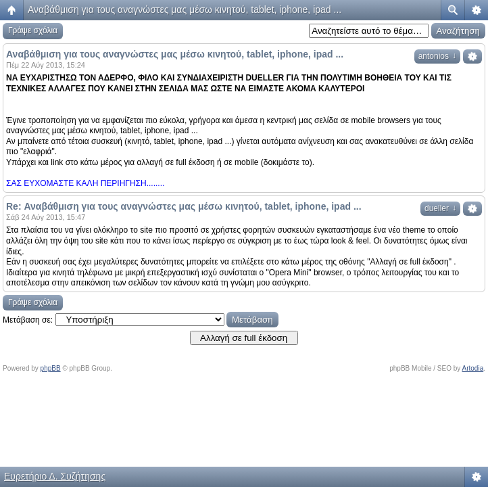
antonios (437, 56)
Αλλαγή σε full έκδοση (243, 338)
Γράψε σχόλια (32, 30)
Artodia (473, 368)
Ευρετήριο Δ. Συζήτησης (54, 476)
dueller (440, 208)
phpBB (51, 368)
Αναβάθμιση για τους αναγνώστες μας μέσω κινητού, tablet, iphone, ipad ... (184, 9)
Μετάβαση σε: (28, 320)
